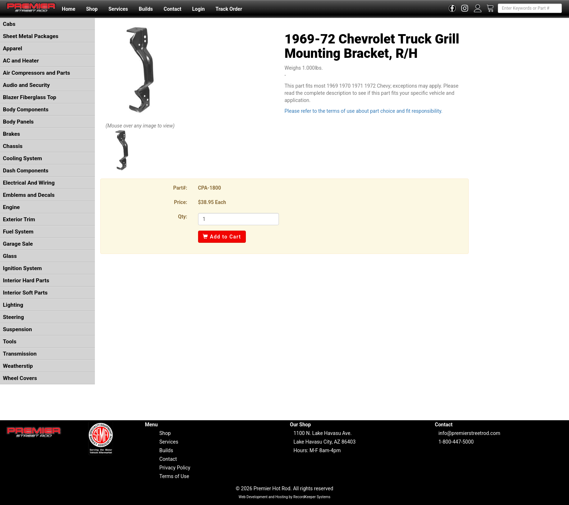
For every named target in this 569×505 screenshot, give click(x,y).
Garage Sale (18, 244)
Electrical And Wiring (29, 183)
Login (198, 9)
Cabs (9, 24)
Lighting (13, 305)
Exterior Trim (19, 219)
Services (118, 9)
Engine (11, 207)
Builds (146, 9)
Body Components (26, 109)
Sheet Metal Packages (30, 36)
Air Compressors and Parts (36, 73)
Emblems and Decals (29, 195)
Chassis (13, 146)
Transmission (20, 354)
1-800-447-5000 (456, 442)
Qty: (182, 216)
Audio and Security (26, 85)
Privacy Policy (174, 468)
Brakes (11, 134)
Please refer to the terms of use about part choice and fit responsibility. (363, 111)
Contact (172, 9)
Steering (13, 317)
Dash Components (26, 170)
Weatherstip (18, 366)
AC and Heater (21, 60)
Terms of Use (174, 476)
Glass (10, 256)
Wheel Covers (20, 378)
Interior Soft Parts (25, 292)
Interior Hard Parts (26, 280)
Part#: (180, 188)
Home (68, 9)
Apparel (12, 48)
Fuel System (18, 231)
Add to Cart (222, 237)
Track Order (228, 9)
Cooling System (22, 158)
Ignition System (22, 268)
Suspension (17, 329)
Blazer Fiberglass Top (29, 97)
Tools (10, 341)
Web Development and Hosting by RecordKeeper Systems (285, 497)
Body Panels (18, 122)
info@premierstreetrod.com (469, 433)
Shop (91, 9)
